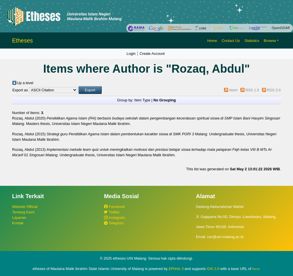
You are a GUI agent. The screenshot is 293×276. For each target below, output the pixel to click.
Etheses (22, 40)
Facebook (114, 206)
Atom (233, 90)
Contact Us (231, 40)
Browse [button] (270, 40)
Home (212, 40)
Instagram (114, 217)
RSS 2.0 (274, 90)
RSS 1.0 (252, 90)
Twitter (111, 212)
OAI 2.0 (213, 269)
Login (131, 53)
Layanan (19, 217)
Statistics (251, 40)
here (255, 269)
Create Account (152, 53)
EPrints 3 (176, 269)
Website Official (24, 206)
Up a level (25, 83)
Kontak (18, 223)
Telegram (114, 223)
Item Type (142, 100)
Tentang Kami (23, 212)
